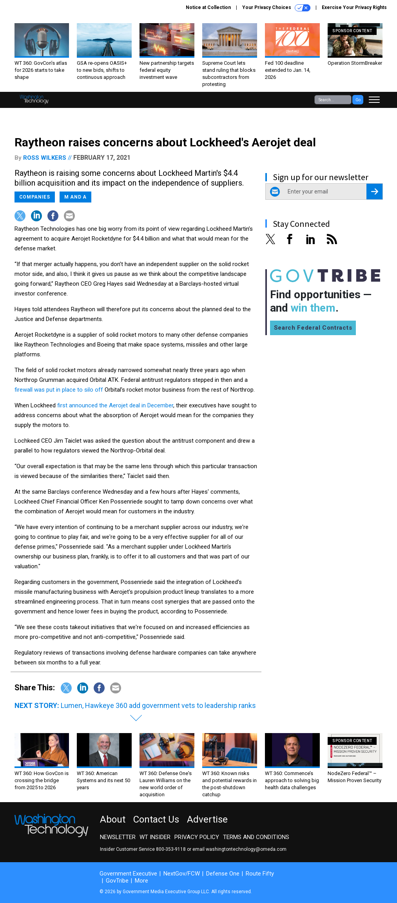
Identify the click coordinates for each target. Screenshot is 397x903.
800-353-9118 (171, 849)
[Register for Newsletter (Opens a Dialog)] (374, 191)
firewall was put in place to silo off (59, 389)
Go (358, 100)
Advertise (207, 819)
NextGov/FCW (181, 873)
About (112, 819)
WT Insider (155, 837)
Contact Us (156, 819)
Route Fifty (260, 873)
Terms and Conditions (256, 837)
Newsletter (118, 837)
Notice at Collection (208, 7)
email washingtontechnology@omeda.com (239, 849)
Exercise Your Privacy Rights (354, 7)
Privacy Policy (196, 837)
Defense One (222, 873)
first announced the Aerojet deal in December (115, 405)
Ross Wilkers (44, 157)
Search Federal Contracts (313, 327)
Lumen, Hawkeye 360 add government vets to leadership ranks (158, 705)
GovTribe (117, 880)
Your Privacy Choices (276, 7)
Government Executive (128, 873)
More (141, 880)
